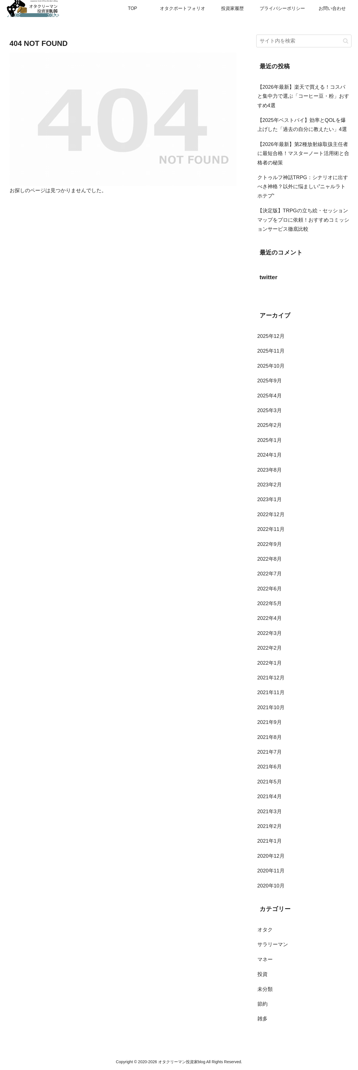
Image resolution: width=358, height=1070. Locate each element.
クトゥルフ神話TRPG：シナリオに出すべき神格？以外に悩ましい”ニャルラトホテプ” (302, 187)
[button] (346, 41)
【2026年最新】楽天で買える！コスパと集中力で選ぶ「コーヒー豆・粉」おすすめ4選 (303, 96)
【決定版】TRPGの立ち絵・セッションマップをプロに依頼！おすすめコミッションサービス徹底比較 (303, 220)
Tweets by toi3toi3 (276, 295)
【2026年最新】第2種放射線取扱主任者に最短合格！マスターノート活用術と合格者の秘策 (303, 153)
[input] (303, 41)
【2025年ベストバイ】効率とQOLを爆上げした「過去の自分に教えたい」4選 (302, 124)
